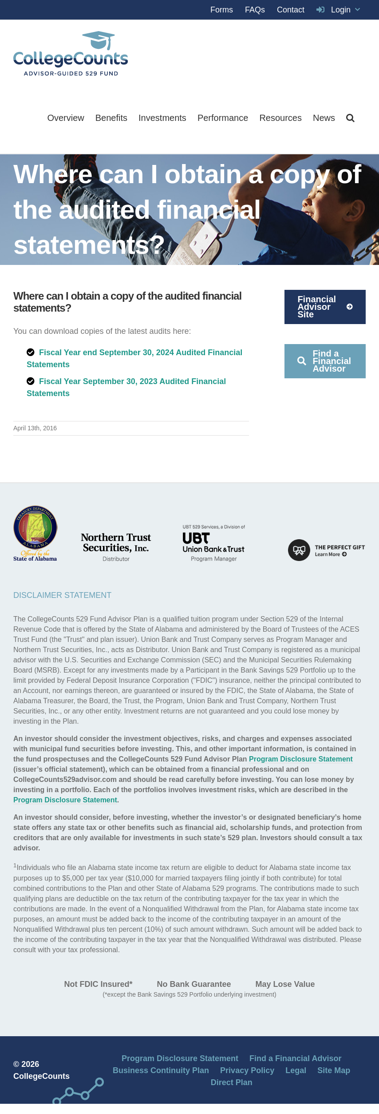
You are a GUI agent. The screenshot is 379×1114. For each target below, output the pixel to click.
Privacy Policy (247, 1070)
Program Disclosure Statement (301, 759)
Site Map (333, 1070)
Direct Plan (232, 1082)
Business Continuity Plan (161, 1070)
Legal (295, 1070)
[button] (350, 117)
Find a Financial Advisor (295, 1058)
